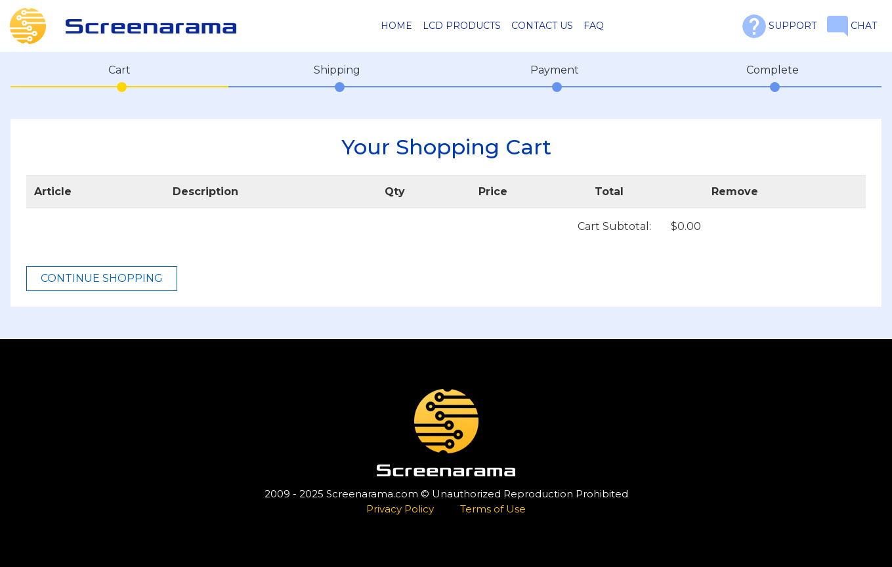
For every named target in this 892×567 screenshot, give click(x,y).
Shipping (337, 70)
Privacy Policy (400, 509)
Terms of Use (493, 509)
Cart (119, 70)
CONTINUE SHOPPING (102, 278)
